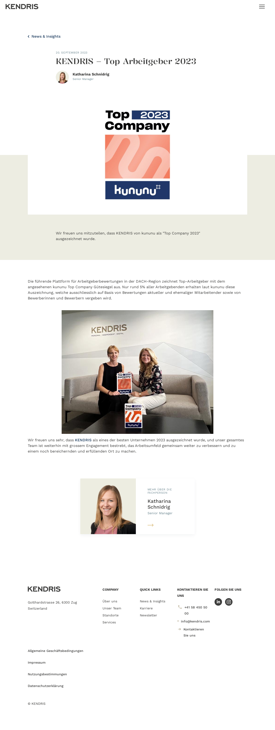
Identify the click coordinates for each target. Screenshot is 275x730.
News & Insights (44, 36)
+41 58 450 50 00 (192, 609)
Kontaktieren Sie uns (190, 631)
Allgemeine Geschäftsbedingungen (55, 651)
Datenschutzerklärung (45, 686)
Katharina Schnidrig (159, 504)
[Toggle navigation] (262, 6)
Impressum (37, 662)
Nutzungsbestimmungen (47, 674)
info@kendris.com (193, 621)
